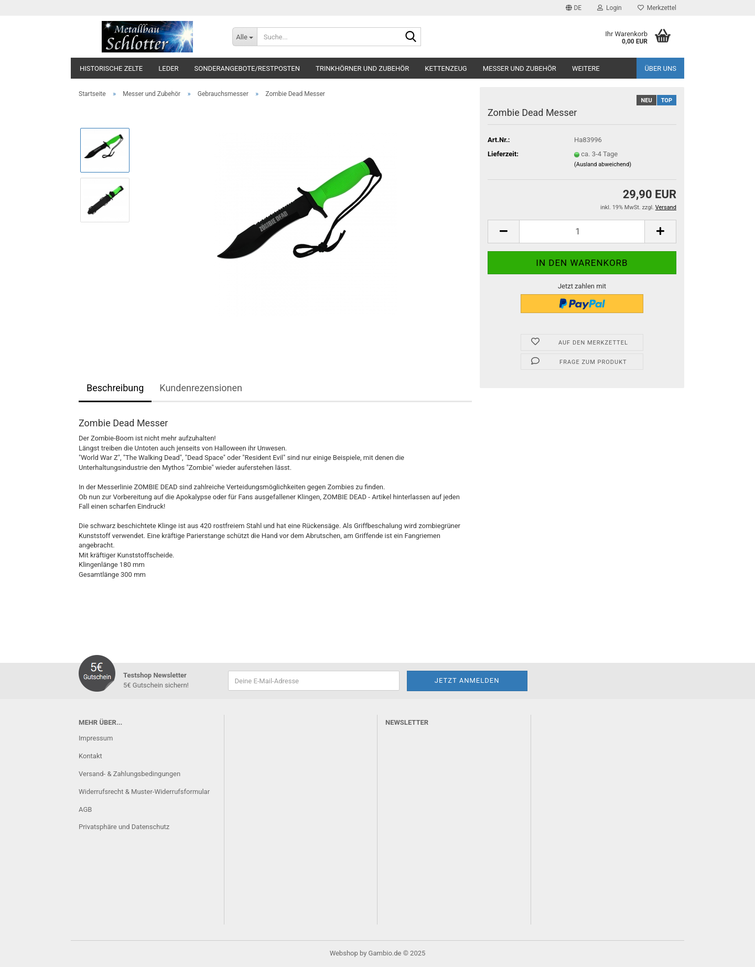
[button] (573, 8)
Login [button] (609, 8)
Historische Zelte (111, 68)
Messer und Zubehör (519, 68)
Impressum (96, 738)
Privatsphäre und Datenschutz (124, 827)
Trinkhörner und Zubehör (362, 68)
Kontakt (90, 756)
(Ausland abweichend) (602, 164)
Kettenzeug (446, 68)
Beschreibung (115, 387)
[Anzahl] (582, 231)
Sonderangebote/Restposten (247, 68)
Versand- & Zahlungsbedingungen (129, 774)
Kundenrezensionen (200, 387)
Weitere (586, 68)
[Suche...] (244, 36)
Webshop (344, 953)
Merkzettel (657, 8)
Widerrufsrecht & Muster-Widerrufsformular (144, 792)
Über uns (660, 68)
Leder (168, 68)
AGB (85, 809)
